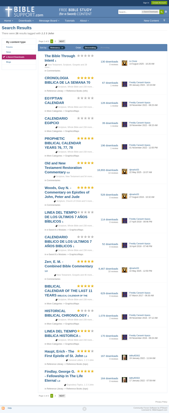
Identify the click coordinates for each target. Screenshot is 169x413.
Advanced (166, 11)
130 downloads (109, 61)
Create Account (159, 3)
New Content (151, 20)
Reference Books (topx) (77, 364)
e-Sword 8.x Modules (56, 230)
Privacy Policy (161, 402)
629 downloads (109, 293)
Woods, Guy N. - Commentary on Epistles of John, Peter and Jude (67, 192)
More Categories (54, 111)
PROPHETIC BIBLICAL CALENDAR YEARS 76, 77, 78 (63, 143)
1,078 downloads (108, 315)
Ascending (105, 48)
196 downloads (109, 145)
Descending (90, 48)
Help (10, 408)
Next (61, 41)
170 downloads (109, 335)
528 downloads (109, 194)
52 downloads (110, 244)
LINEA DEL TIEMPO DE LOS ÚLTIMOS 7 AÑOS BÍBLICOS (66, 217)
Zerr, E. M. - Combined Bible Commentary (69, 266)
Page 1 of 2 (44, 41)
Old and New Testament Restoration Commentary (63, 167)
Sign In (146, 3)
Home (8, 20)
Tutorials (70, 20)
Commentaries (53, 71)
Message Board (49, 20)
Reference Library (55, 91)
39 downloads (110, 123)
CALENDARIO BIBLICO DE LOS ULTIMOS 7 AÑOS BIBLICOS (68, 241)
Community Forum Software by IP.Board (150, 408)
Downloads (26, 20)
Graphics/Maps (72, 111)
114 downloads (109, 219)
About (84, 20)
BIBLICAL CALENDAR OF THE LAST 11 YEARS (68, 290)
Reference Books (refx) (77, 91)
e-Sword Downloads (15, 57)
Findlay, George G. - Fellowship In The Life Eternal (64, 376)
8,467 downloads (108, 268)
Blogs (8, 62)
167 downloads (109, 355)
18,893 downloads (107, 170)
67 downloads (110, 82)
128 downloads (109, 102)
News (8, 52)
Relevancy (56, 48)
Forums (9, 47)
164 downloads (109, 378)
